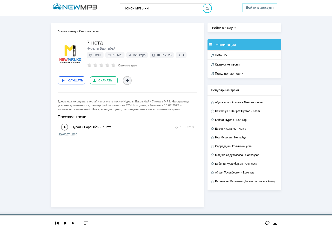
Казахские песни (225, 64)
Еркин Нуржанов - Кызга (230, 128)
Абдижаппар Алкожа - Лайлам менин (239, 102)
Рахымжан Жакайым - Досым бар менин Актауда (246, 181)
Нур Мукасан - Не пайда (230, 137)
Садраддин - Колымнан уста (233, 146)
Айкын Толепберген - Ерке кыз (234, 172)
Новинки (219, 55)
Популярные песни (227, 73)
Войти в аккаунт (260, 7)
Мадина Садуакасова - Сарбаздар (237, 155)
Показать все (67, 134)
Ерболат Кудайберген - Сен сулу (236, 163)
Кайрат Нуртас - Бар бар (230, 120)
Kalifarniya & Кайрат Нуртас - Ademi (238, 111)
